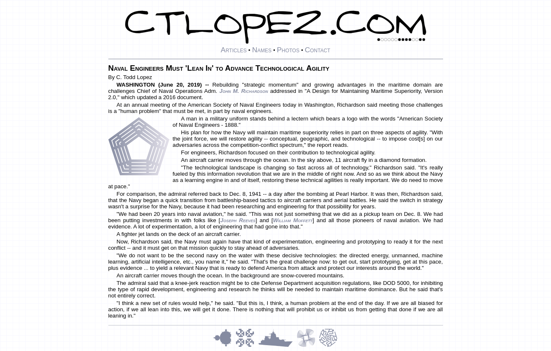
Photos (288, 50)
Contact (317, 50)
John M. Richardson (243, 91)
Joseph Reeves (238, 220)
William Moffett (293, 220)
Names (262, 50)
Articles (234, 50)
